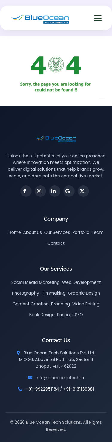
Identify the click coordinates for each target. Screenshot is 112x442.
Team (98, 232)
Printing (65, 315)
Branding (60, 304)
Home (14, 232)
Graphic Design (84, 293)
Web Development (81, 282)
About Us (32, 232)
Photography (25, 293)
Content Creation (31, 304)
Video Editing (85, 304)
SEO (79, 315)
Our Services (57, 232)
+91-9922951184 (42, 389)
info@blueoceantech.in (60, 378)
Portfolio (80, 232)
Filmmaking (53, 293)
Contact (56, 243)
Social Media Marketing (35, 282)
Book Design (42, 315)
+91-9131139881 (78, 389)
